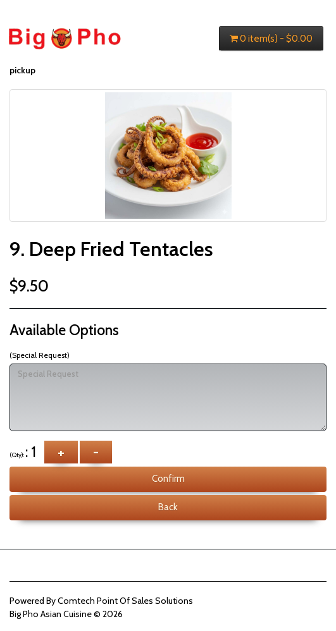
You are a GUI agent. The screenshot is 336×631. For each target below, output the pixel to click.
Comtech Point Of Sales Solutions (125, 600)
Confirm (168, 478)
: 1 (25, 452)
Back (168, 507)
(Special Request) (39, 355)
